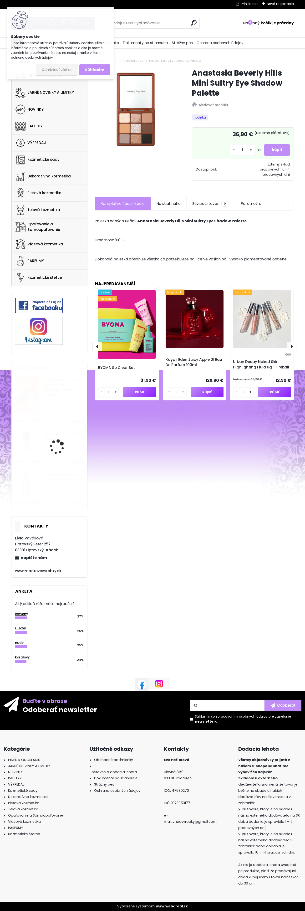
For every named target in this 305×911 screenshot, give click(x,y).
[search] (194, 23)
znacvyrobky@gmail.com (195, 821)
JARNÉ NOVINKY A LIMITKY (44, 93)
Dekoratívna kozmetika (43, 176)
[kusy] (238, 150)
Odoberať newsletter (60, 709)
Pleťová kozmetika (38, 193)
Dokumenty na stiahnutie (145, 42)
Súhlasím (94, 69)
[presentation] (97, 346)
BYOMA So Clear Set (116, 367)
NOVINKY (29, 109)
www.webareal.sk (172, 906)
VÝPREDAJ (30, 143)
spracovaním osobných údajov (242, 716)
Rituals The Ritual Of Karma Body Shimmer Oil (63, 477)
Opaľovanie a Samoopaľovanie (37, 227)
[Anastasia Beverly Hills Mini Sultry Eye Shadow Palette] (136, 109)
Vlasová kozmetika (39, 244)
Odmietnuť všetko (56, 69)
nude (19, 643)
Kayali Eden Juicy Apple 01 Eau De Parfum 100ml (194, 362)
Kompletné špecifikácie (123, 203)
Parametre (251, 203)
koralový (22, 657)
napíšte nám (34, 557)
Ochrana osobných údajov (220, 42)
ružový (20, 628)
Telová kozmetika (37, 210)
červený (21, 614)
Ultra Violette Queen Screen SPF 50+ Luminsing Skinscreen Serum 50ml (60, 387)
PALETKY (28, 126)
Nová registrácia (280, 3)
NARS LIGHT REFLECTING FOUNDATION (62, 436)
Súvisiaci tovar (210, 204)
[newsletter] (283, 705)
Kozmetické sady (37, 160)
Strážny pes (182, 42)
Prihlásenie (250, 3)
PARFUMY (29, 261)
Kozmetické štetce (38, 278)
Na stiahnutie (168, 203)
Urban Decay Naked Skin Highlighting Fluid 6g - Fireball (261, 364)
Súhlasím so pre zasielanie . (243, 719)
